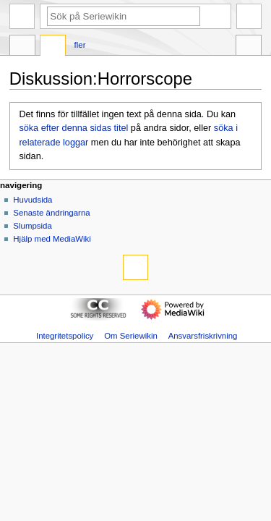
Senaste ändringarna (51, 212)
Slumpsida (32, 225)
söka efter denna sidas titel (73, 128)
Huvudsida (32, 199)
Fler (80, 45)
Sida (22, 47)
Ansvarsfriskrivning (203, 335)
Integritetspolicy (64, 335)
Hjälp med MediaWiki (52, 238)
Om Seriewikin (131, 335)
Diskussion (52, 47)
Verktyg (248, 47)
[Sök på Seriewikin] (123, 16)
